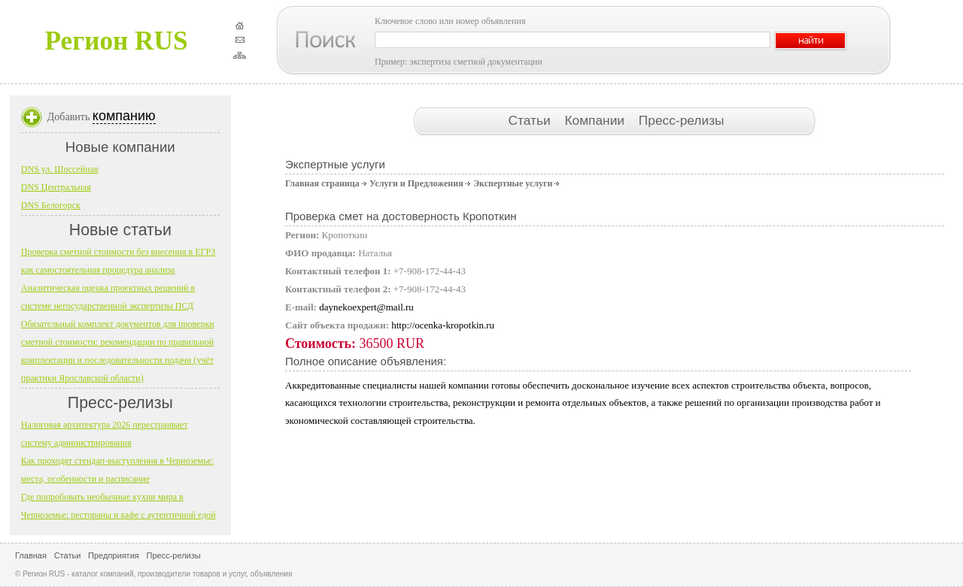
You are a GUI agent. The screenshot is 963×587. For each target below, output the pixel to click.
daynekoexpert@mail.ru (366, 307)
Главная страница (322, 183)
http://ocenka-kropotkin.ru (442, 325)
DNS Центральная (56, 187)
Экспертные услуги (512, 183)
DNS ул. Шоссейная (60, 169)
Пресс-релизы (682, 120)
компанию (124, 115)
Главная (31, 555)
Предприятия (113, 555)
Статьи (531, 120)
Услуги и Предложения (416, 183)
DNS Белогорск (51, 205)
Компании (595, 120)
